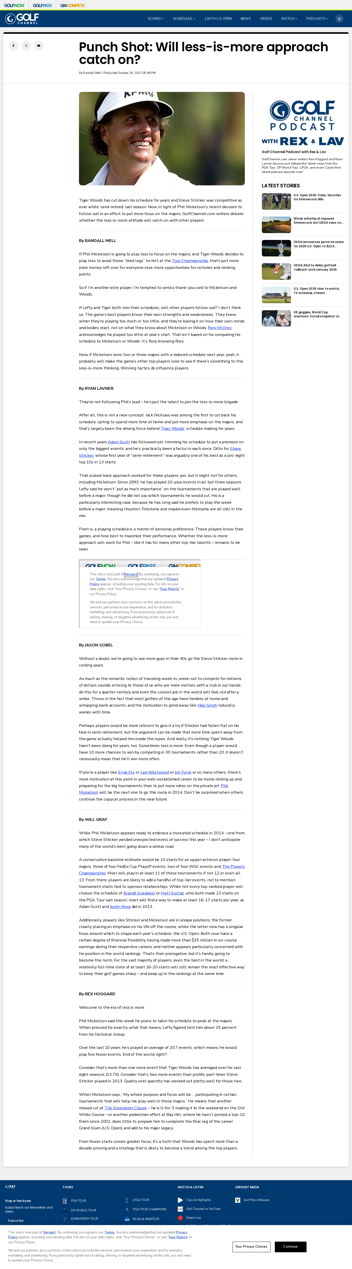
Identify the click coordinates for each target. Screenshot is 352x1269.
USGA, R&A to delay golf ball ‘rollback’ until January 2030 (315, 267)
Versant (49, 1232)
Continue (290, 1247)
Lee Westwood (154, 772)
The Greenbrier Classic (125, 1108)
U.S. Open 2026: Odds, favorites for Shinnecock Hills (317, 197)
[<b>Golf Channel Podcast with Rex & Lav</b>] (303, 123)
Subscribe (16, 1220)
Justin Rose (120, 906)
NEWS (246, 19)
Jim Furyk (182, 772)
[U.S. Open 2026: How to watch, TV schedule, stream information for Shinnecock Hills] (276, 295)
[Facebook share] (13, 46)
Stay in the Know (18, 1201)
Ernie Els (126, 772)
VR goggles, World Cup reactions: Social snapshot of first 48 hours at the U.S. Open (317, 314)
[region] (176, 1247)
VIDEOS (266, 19)
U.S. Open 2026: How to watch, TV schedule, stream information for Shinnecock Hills (318, 291)
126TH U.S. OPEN (218, 19)
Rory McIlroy (220, 328)
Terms (109, 1232)
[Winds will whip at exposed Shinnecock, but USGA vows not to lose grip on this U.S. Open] (276, 225)
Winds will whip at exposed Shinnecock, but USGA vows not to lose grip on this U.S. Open (318, 221)
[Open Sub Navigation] (163, 19)
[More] (339, 19)
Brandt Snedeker (139, 893)
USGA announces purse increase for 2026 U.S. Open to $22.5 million (318, 244)
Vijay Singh (207, 705)
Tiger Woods (172, 428)
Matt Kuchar (172, 893)
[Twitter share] (26, 46)
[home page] (22, 18)
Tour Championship (190, 261)
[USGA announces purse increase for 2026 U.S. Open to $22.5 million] (276, 248)
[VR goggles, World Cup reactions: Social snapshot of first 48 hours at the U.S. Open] (276, 318)
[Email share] (39, 46)
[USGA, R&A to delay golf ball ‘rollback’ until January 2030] (276, 271)
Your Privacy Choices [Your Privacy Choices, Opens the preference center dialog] (251, 1247)
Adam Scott (119, 442)
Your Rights (177, 1237)
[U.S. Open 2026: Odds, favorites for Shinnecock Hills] (276, 201)
